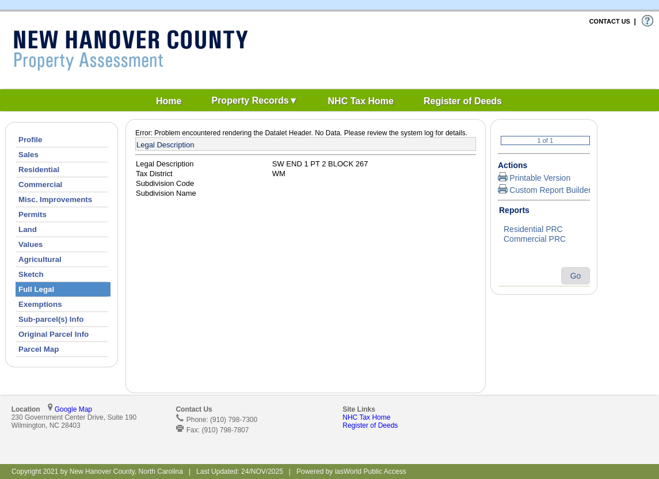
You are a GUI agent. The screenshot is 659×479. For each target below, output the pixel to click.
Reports (514, 210)
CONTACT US (609, 21)
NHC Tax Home (366, 417)
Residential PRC (544, 230)
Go (575, 275)
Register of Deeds (370, 425)
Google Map (73, 409)
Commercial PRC (544, 239)
